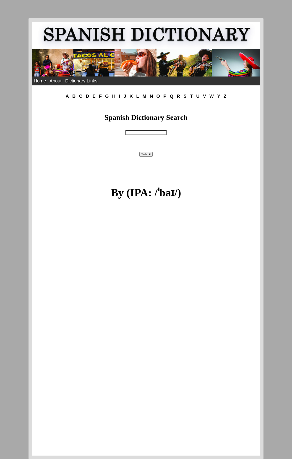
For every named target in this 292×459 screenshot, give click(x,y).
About (55, 80)
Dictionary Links (81, 80)
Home (40, 80)
